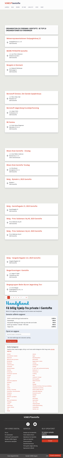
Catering (34, 363)
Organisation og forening (38, 387)
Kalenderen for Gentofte (29, 437)
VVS (8, 409)
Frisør (34, 375)
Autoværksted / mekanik (12, 355)
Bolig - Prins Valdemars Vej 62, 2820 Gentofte (24, 231)
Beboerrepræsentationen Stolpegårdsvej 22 (24, 38)
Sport (37, 7)
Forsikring (35, 373)
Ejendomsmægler (11, 368)
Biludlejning (9, 361)
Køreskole (9, 382)
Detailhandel (35, 364)
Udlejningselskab (36, 403)
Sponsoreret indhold (28, 448)
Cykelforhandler (10, 364)
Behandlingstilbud (36, 357)
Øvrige (8, 410)
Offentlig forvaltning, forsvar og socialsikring (42, 386)
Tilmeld (50, 440)
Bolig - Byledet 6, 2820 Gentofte (19, 179)
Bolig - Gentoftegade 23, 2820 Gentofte (22, 206)
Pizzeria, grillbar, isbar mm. (38, 389)
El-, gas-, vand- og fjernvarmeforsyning (41, 368)
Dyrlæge (34, 366)
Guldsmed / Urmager (37, 377)
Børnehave (9, 363)
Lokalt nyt (30, 7)
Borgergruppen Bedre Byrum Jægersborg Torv (24, 285)
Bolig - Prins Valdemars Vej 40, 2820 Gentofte (24, 219)
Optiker (8, 387)
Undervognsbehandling (37, 405)
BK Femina (11, 122)
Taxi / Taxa (35, 401)
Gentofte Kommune (28, 443)
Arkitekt (34, 354)
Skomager (9, 394)
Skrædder (34, 394)
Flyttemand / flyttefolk (12, 373)
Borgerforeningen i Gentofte (18, 270)
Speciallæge (35, 398)
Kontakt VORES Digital (11, 439)
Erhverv (18, 7)
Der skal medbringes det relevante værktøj (19, 337)
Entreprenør (9, 371)
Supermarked (35, 400)
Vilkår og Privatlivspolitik (11, 437)
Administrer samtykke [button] (11, 441)
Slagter (34, 396)
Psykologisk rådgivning (37, 391)
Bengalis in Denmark (15, 65)
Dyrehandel (9, 366)
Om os (6, 432)
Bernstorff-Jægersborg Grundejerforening (23, 108)
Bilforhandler (35, 359)
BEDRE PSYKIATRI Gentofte (17, 51)
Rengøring (9, 393)
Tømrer (8, 403)
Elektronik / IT (36, 370)
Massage (34, 384)
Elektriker (9, 370)
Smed (8, 398)
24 (26, 297)
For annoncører (9, 434)
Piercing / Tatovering (11, 389)
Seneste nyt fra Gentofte (29, 432)
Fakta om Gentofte (28, 439)
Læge (34, 382)
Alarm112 (7, 7)
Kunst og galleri (36, 378)
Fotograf (9, 375)
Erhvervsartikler (27, 441)
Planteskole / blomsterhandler (13, 391)
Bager (34, 355)
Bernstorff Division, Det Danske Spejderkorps (24, 94)
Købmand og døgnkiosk (12, 380)
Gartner (8, 377)
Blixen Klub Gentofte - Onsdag (18, 151)
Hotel (8, 378)
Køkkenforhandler (36, 380)
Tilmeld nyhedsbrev (55, 455)
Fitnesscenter (35, 371)
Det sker (24, 7)
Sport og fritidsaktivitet (12, 400)
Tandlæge (9, 401)
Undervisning (10, 405)
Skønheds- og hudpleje (12, 396)
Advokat (9, 354)
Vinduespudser (36, 407)
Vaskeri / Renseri (10, 407)
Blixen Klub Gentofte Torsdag (18, 165)
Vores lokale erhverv (28, 434)
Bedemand (9, 357)
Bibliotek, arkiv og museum (12, 359)
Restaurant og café (37, 393)
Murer (8, 386)
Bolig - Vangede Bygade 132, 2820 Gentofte (24, 258)
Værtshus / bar (35, 409)
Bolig (12, 7)
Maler (8, 384)
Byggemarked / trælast (37, 361)
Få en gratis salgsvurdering (30, 446)
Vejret (42, 7)
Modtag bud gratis (12, 341)
